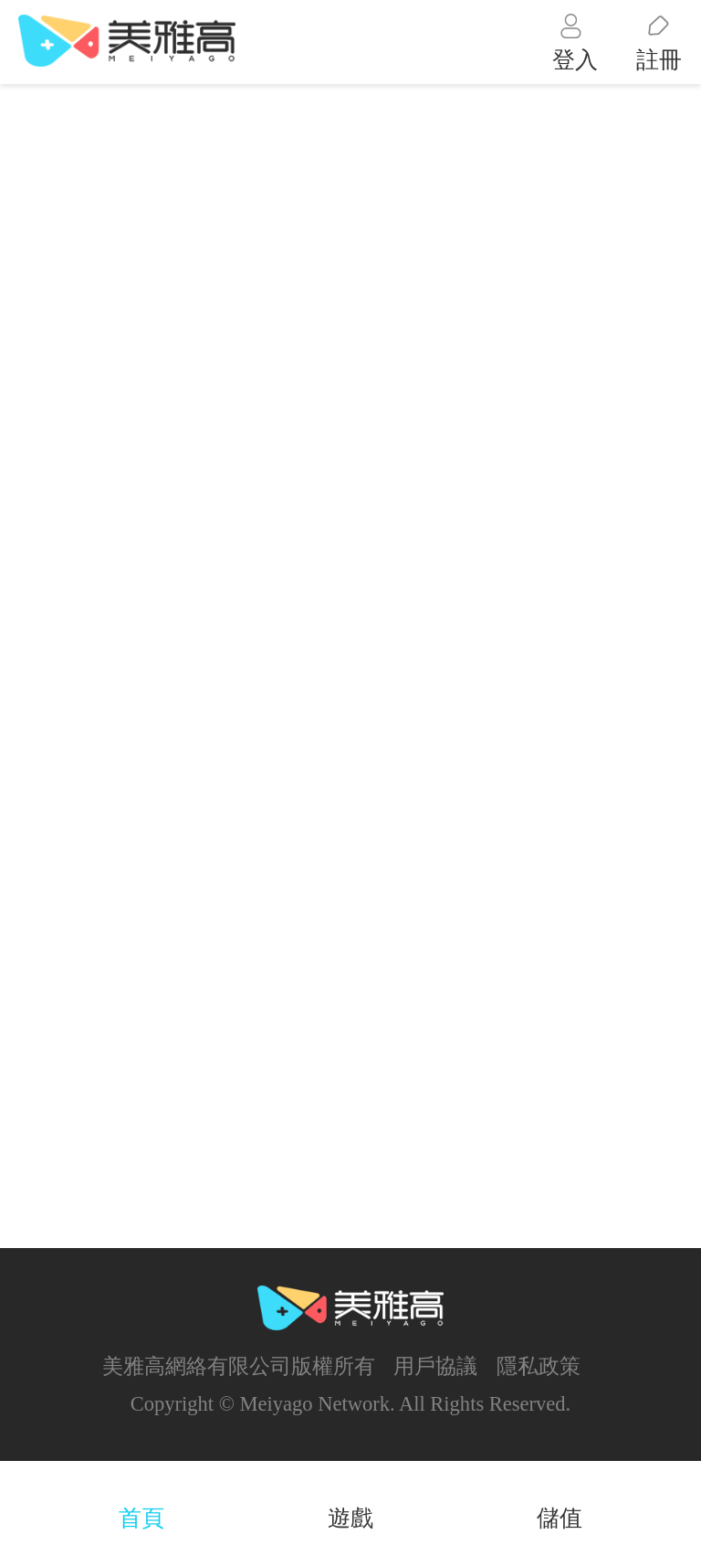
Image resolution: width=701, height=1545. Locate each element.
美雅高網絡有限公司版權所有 (238, 1366)
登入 (575, 60)
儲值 (559, 1518)
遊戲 (350, 1518)
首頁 (141, 1518)
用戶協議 (435, 1366)
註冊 (659, 60)
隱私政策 (539, 1366)
